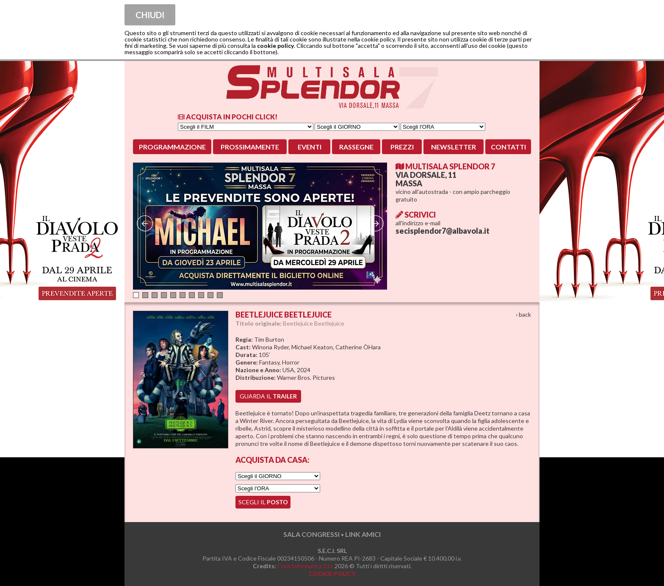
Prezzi (402, 147)
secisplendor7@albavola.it (443, 230)
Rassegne (356, 147)
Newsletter (453, 147)
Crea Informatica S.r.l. (305, 565)
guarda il (268, 396)
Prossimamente (250, 147)
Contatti (508, 147)
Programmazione (172, 147)
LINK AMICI (363, 534)
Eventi (309, 147)
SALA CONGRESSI (311, 534)
